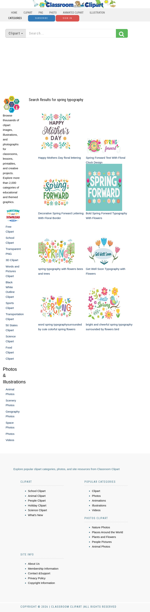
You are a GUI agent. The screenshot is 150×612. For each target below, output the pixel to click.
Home (14, 12)
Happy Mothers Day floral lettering (59, 157)
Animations (99, 500)
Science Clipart (37, 510)
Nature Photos (101, 527)
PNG (41, 12)
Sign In (67, 18)
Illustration (97, 12)
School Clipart (37, 491)
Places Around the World (107, 532)
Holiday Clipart (37, 505)
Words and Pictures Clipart (12, 271)
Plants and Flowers (104, 536)
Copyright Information (41, 582)
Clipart (28, 12)
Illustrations (99, 505)
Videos (10, 440)
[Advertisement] (75, 67)
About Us (34, 563)
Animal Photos (101, 546)
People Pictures (102, 541)
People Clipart (37, 500)
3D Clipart (12, 260)
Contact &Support (39, 573)
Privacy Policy (37, 578)
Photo (53, 12)
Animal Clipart (37, 495)
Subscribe (41, 18)
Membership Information (43, 568)
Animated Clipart (73, 12)
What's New (35, 515)
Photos (10, 433)
